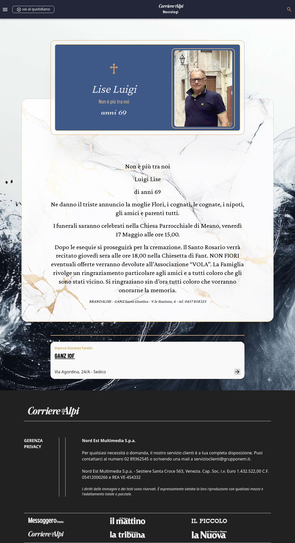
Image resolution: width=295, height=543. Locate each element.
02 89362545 (136, 459)
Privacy (32, 446)
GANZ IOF (65, 355)
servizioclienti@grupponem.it (222, 459)
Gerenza (33, 440)
